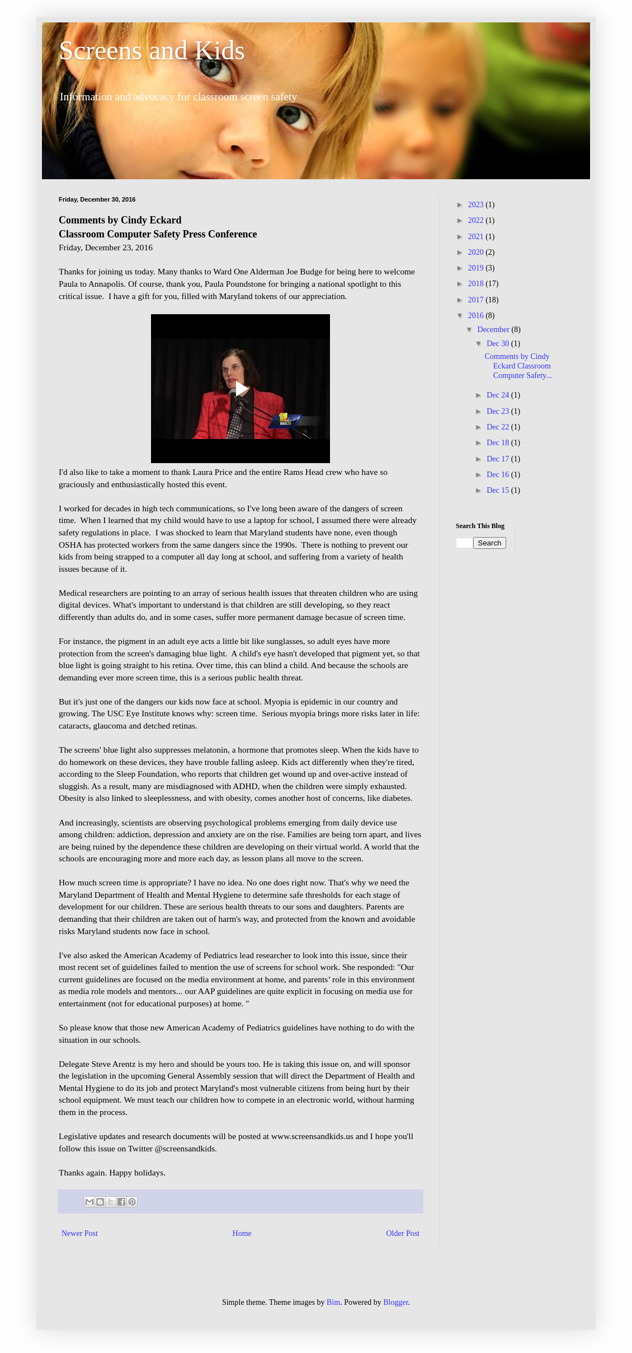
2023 (477, 204)
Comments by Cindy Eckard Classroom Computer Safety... (518, 366)
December (494, 329)
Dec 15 (499, 490)
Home (242, 1233)
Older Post (403, 1233)
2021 (477, 236)
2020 (477, 252)
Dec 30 (499, 343)
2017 (477, 300)
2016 (477, 315)
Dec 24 (499, 395)
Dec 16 (499, 474)
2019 (477, 268)
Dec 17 (499, 459)
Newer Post (80, 1233)
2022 (477, 220)
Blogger (395, 1302)
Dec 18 (499, 442)
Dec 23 (499, 411)
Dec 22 (499, 427)
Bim (333, 1302)
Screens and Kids (152, 50)
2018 (477, 283)
